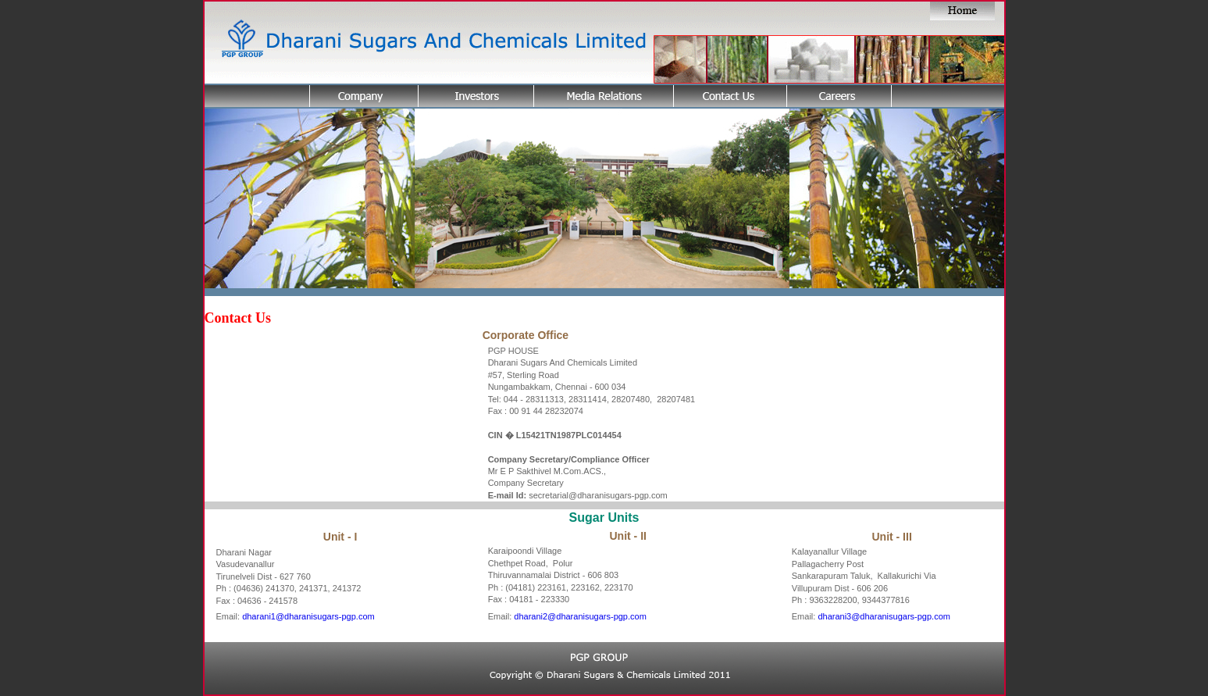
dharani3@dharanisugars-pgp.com (884, 616)
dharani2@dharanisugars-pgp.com (580, 616)
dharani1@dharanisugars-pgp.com (308, 616)
